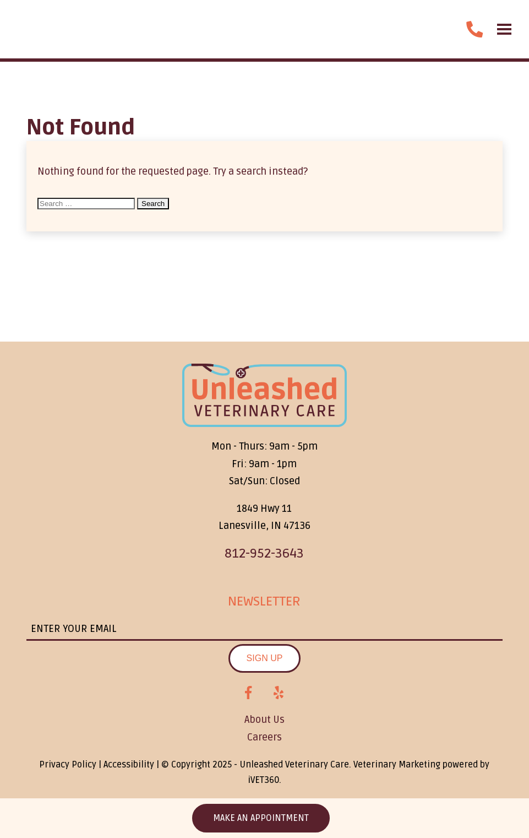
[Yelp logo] (278, 693)
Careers (264, 737)
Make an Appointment (261, 818)
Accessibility (128, 764)
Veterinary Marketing (396, 764)
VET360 (263, 780)
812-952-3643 (264, 553)
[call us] (474, 29)
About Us (264, 719)
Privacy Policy (67, 764)
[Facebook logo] (248, 693)
